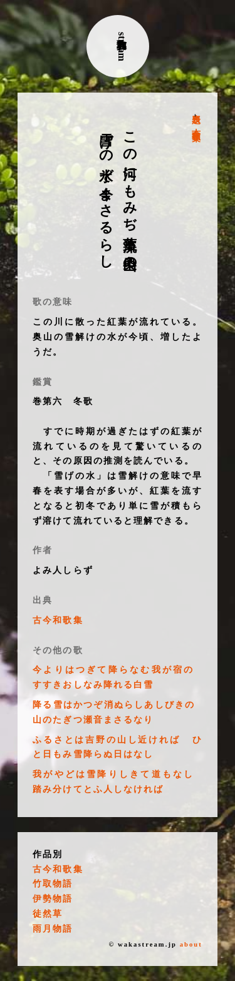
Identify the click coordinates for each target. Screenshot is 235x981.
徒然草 (48, 913)
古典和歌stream (122, 46)
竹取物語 (53, 883)
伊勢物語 (53, 898)
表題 (196, 109)
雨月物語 (53, 928)
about (191, 944)
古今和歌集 (196, 124)
